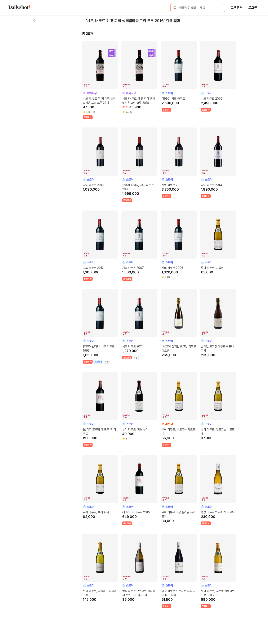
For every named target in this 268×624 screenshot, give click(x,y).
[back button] (34, 21)
